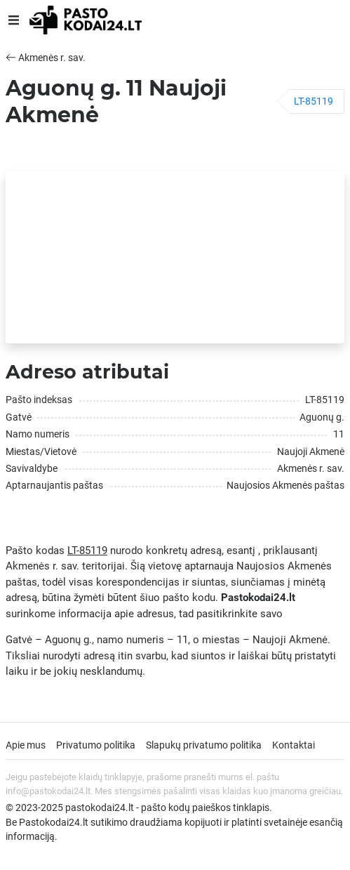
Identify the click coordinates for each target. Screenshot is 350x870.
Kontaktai (293, 745)
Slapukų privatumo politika (204, 745)
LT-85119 (313, 101)
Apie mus (26, 745)
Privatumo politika (95, 745)
